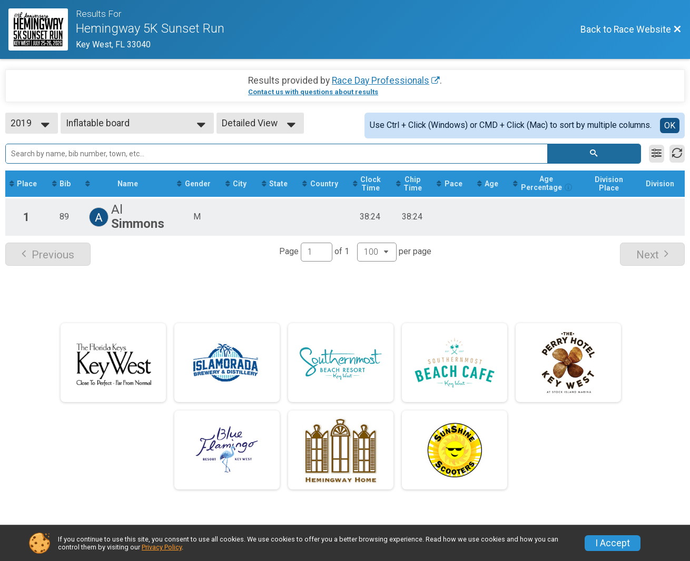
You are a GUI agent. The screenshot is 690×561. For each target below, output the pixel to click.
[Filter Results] (656, 154)
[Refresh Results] (677, 154)
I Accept (612, 543)
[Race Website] (42, 29)
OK (669, 126)
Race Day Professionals (380, 80)
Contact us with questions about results (313, 92)
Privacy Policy (162, 547)
